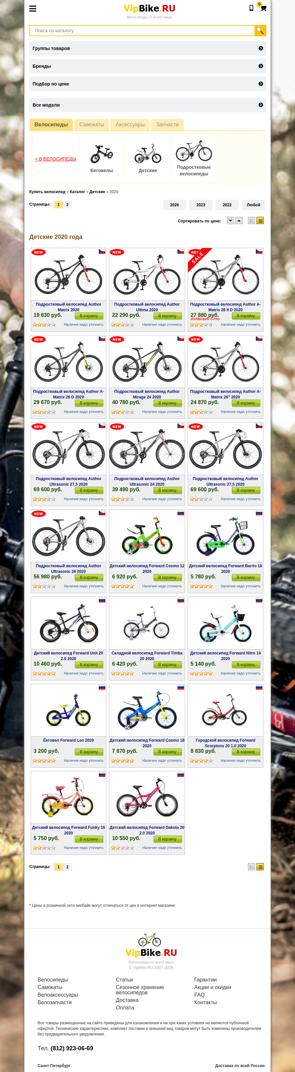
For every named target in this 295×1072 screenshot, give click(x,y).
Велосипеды (51, 124)
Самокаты (91, 124)
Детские (148, 170)
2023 (201, 205)
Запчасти (167, 124)
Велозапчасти (55, 1002)
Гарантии (205, 980)
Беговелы (101, 170)
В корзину (89, 316)
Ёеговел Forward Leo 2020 (68, 740)
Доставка (127, 1000)
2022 (227, 205)
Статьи (124, 980)
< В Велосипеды (55, 159)
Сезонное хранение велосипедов (140, 990)
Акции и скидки (212, 987)
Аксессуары (130, 124)
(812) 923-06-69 (72, 1048)
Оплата (125, 1007)
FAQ (199, 995)
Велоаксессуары (58, 995)
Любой (253, 205)
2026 (174, 205)
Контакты (205, 1002)
